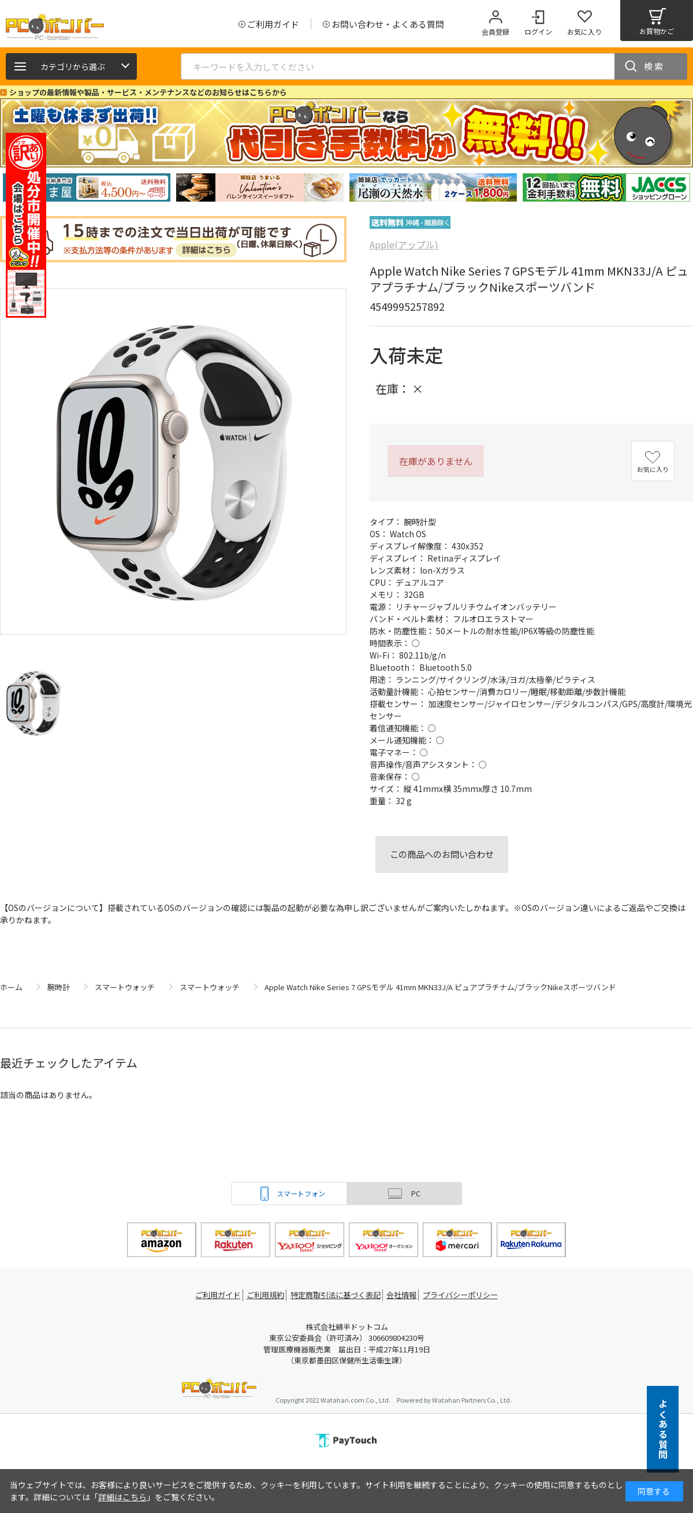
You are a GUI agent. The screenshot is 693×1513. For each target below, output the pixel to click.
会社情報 (405, 1295)
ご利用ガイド (211, 1295)
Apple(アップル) (404, 244)
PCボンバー (219, 1390)
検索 (654, 66)
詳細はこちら (122, 1497)
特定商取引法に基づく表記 (336, 1295)
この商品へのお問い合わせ (442, 853)
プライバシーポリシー (467, 1295)
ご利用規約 (263, 1295)
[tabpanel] (86, 187)
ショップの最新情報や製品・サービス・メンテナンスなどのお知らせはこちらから (148, 92)
